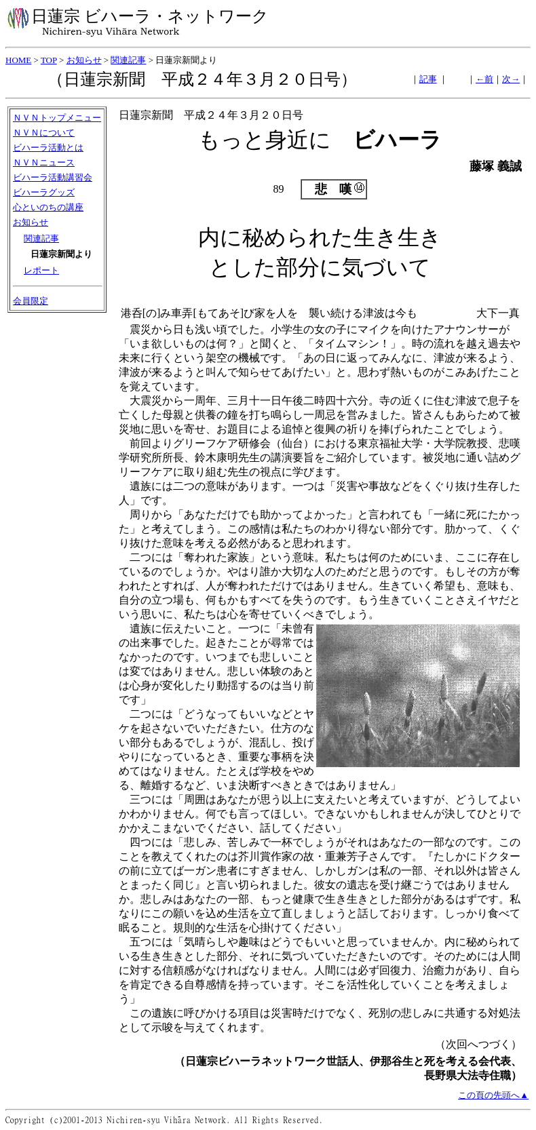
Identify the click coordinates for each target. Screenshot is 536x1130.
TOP (49, 60)
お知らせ (84, 60)
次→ (511, 79)
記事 (428, 79)
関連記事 (128, 60)
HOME (18, 60)
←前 (484, 79)
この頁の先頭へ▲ (493, 1095)
